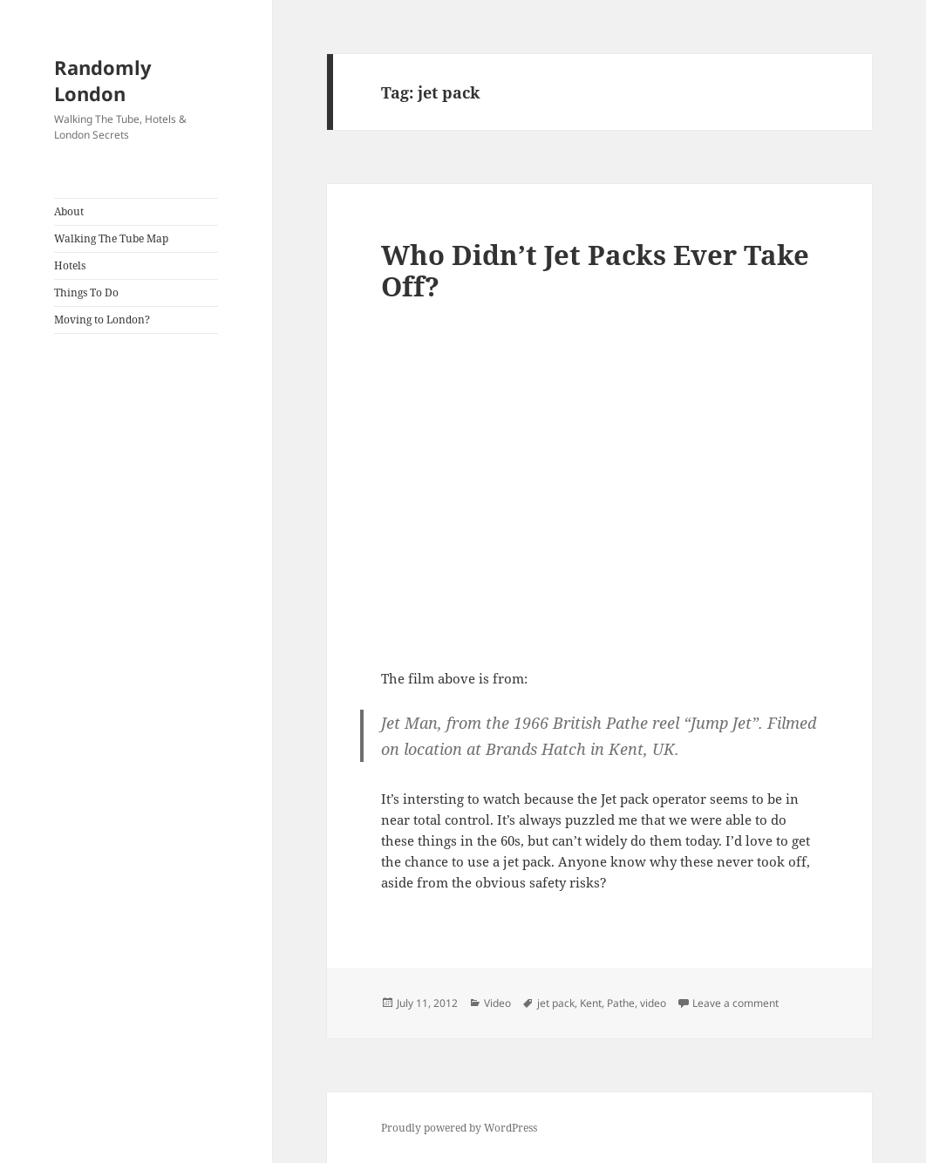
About (69, 211)
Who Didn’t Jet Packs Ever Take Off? (595, 270)
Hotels (69, 265)
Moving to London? (102, 319)
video (653, 1003)
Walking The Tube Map (111, 238)
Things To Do (86, 292)
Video (497, 1003)
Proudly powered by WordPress (459, 1127)
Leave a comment (735, 1003)
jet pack (556, 1003)
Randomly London (103, 80)
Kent (591, 1003)
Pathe (621, 1003)
